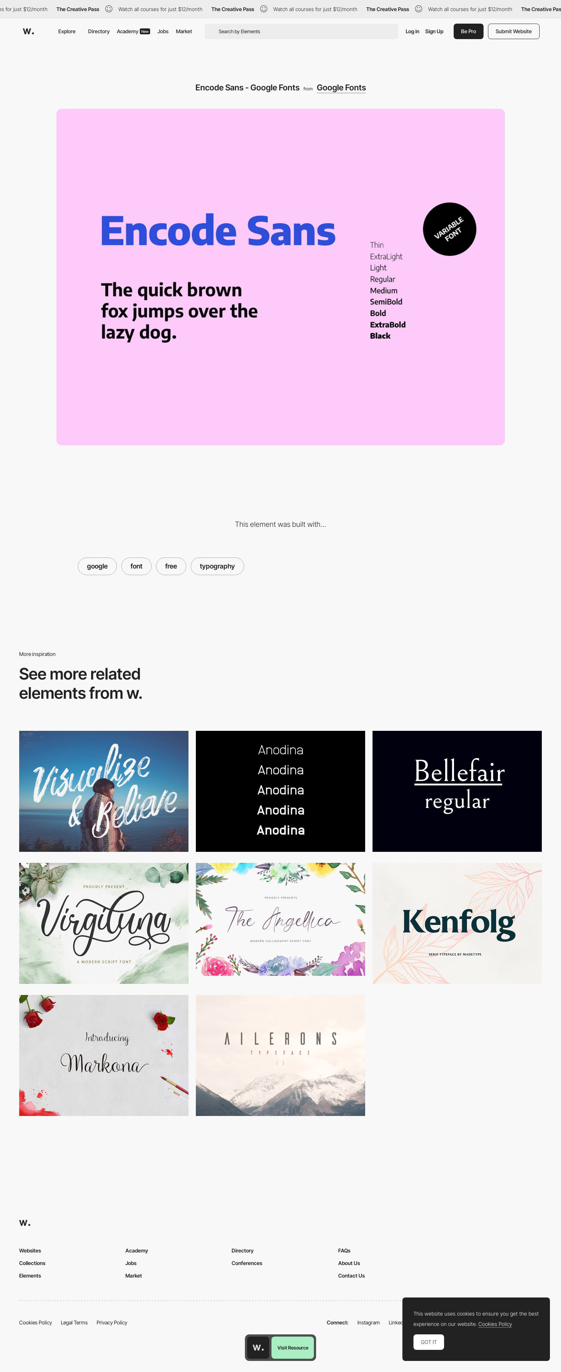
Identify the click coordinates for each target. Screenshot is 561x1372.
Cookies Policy (35, 1322)
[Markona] (103, 1055)
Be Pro (468, 31)
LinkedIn (398, 1322)
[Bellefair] (457, 791)
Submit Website (514, 31)
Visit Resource (292, 1348)
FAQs (344, 1250)
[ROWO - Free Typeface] (103, 791)
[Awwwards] (28, 31)
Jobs (163, 31)
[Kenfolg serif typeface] (457, 923)
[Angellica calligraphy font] (280, 919)
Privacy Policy (112, 1322)
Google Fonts (341, 87)
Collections (32, 1263)
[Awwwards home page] (258, 1348)
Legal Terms (74, 1322)
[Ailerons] (280, 1055)
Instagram (368, 1322)
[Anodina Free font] (280, 791)
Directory (99, 31)
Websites (30, 1250)
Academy (133, 31)
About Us (349, 1263)
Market (184, 31)
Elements (30, 1275)
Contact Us (351, 1275)
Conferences (247, 1263)
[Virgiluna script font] (103, 923)
